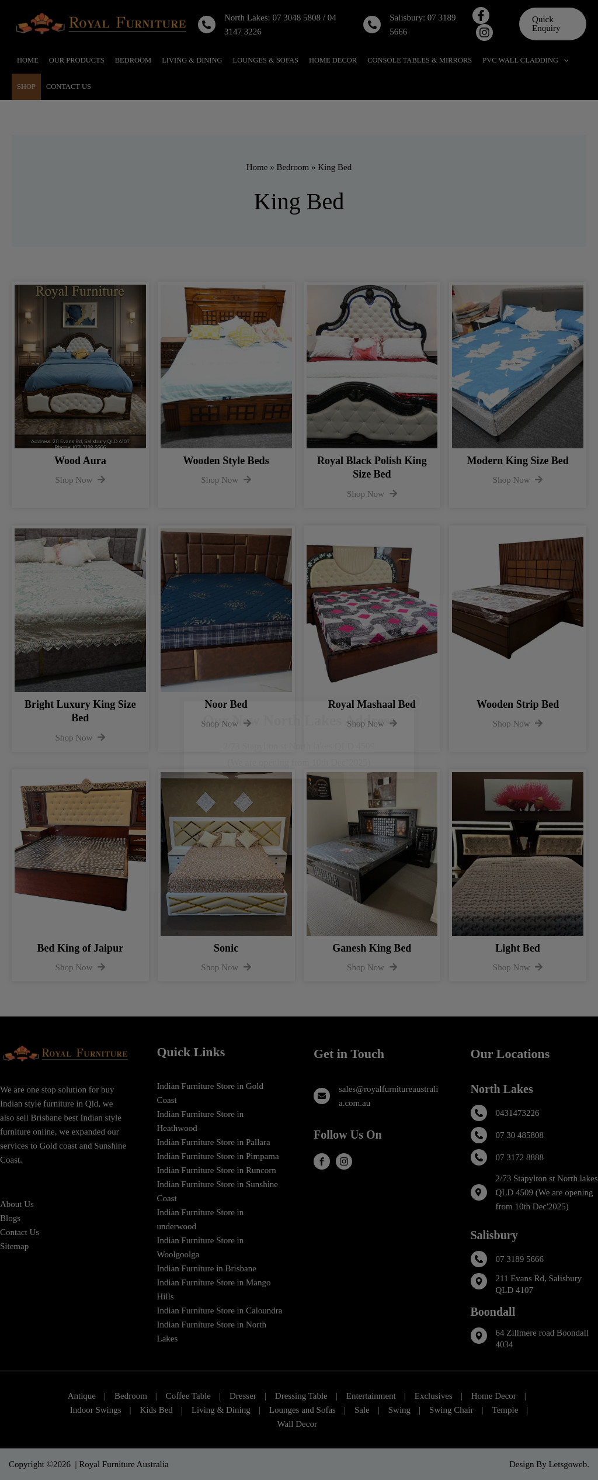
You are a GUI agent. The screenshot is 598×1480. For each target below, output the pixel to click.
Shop (26, 86)
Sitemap (14, 1246)
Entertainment (371, 1396)
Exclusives (434, 1396)
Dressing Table (301, 1396)
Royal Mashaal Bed (372, 704)
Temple (505, 1410)
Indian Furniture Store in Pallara (213, 1142)
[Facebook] (480, 15)
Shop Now (80, 480)
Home (28, 60)
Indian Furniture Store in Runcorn (216, 1170)
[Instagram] (484, 32)
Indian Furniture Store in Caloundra (220, 1310)
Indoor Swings (95, 1410)
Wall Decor (297, 1424)
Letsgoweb (567, 1464)
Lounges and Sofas (302, 1410)
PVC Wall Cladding (525, 60)
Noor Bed (226, 704)
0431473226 (518, 1113)
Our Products (77, 60)
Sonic (226, 948)
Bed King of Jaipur (80, 948)
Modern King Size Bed (518, 460)
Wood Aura (80, 460)
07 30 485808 (520, 1135)
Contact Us (68, 86)
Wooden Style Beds (226, 460)
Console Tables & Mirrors (419, 60)
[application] (563, 60)
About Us (17, 1204)
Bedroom (133, 60)
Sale (362, 1410)
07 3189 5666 (520, 1259)
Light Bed (517, 948)
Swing (399, 1410)
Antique (82, 1396)
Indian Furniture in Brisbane (206, 1268)
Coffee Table (188, 1396)
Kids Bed (156, 1410)
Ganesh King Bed (371, 948)
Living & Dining (192, 60)
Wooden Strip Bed (518, 704)
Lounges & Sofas (265, 60)
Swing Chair (451, 1410)
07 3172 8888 (520, 1157)
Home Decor (333, 60)
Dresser (243, 1396)
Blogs (10, 1218)
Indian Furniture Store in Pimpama (218, 1156)
